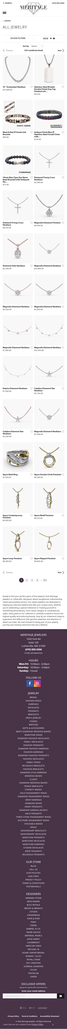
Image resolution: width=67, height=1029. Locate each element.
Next (60, 50)
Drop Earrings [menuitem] (33, 800)
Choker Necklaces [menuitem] (33, 847)
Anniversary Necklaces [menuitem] (33, 834)
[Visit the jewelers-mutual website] (42, 1008)
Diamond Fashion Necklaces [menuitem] (33, 738)
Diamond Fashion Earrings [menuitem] (33, 748)
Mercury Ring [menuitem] (33, 946)
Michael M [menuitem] (33, 949)
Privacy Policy (33, 879)
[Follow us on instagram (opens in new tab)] (37, 683)
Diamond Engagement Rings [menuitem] (33, 796)
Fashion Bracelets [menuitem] (33, 769)
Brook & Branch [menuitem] (33, 908)
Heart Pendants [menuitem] (33, 806)
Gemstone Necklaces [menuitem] (33, 841)
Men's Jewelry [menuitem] (33, 717)
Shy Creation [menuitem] (33, 963)
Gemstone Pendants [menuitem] (33, 837)
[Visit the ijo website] (32, 1008)
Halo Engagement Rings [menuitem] (33, 793)
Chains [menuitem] (33, 721)
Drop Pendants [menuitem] (33, 851)
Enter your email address (33, 991)
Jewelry (8, 21)
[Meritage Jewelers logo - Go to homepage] (33, 9)
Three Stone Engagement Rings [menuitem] (33, 817)
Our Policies (33, 873)
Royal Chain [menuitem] (33, 959)
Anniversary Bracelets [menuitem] (33, 830)
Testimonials (33, 886)
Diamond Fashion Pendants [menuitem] (33, 755)
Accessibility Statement (49, 1016)
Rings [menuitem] (33, 827)
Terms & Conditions (33, 883)
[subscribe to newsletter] (60, 996)
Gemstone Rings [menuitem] (33, 735)
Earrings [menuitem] (33, 704)
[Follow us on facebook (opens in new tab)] (29, 683)
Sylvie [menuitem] (33, 969)
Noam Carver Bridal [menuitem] (33, 952)
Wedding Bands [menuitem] (33, 776)
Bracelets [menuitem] (33, 714)
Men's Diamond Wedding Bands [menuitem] (33, 731)
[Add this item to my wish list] (30, 87)
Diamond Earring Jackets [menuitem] (33, 810)
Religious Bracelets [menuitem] (33, 765)
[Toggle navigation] (4, 13)
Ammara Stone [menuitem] (33, 898)
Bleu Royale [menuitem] (33, 905)
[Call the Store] (33, 649)
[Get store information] (33, 653)
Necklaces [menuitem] (33, 707)
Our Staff (33, 876)
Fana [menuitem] (33, 922)
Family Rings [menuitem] (33, 762)
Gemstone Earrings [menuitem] (33, 844)
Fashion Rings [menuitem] (33, 700)
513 (45, 580)
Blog (33, 866)
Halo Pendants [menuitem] (33, 813)
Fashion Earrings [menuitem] (33, 752)
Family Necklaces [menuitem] (33, 741)
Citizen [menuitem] (33, 911)
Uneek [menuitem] (33, 976)
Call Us (33, 869)
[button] (7, 3)
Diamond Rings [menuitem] (33, 803)
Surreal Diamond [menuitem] (33, 966)
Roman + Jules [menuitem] (33, 956)
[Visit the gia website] (23, 1008)
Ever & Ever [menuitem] (33, 918)
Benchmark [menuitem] (33, 901)
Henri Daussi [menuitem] (33, 932)
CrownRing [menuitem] (33, 915)
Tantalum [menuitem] (33, 973)
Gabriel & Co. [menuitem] (33, 928)
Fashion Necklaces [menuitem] (33, 758)
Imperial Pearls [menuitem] (33, 935)
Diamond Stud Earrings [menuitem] (33, 772)
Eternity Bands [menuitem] (33, 789)
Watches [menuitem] (33, 724)
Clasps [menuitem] (33, 779)
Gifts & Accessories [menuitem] (33, 728)
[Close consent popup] (53, 1024)
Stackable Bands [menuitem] (33, 823)
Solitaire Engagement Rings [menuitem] (33, 820)
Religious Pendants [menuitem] (33, 854)
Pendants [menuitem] (33, 711)
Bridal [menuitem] (33, 697)
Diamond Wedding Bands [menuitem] (33, 782)
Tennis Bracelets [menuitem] (33, 786)
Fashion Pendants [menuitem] (33, 745)
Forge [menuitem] (33, 925)
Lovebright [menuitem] (33, 942)
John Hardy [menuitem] (33, 939)
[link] (57, 3)
